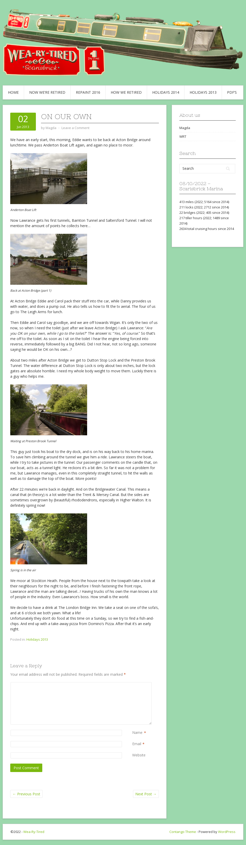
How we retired (126, 92)
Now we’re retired (47, 92)
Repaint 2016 (88, 92)
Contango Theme (182, 831)
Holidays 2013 (203, 92)
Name (137, 732)
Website (139, 755)
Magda (184, 127)
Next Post (146, 793)
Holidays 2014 (165, 92)
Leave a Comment (75, 127)
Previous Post (26, 793)
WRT (182, 136)
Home (13, 92)
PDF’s (232, 92)
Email (136, 744)
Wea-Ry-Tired (33, 831)
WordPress (226, 831)
